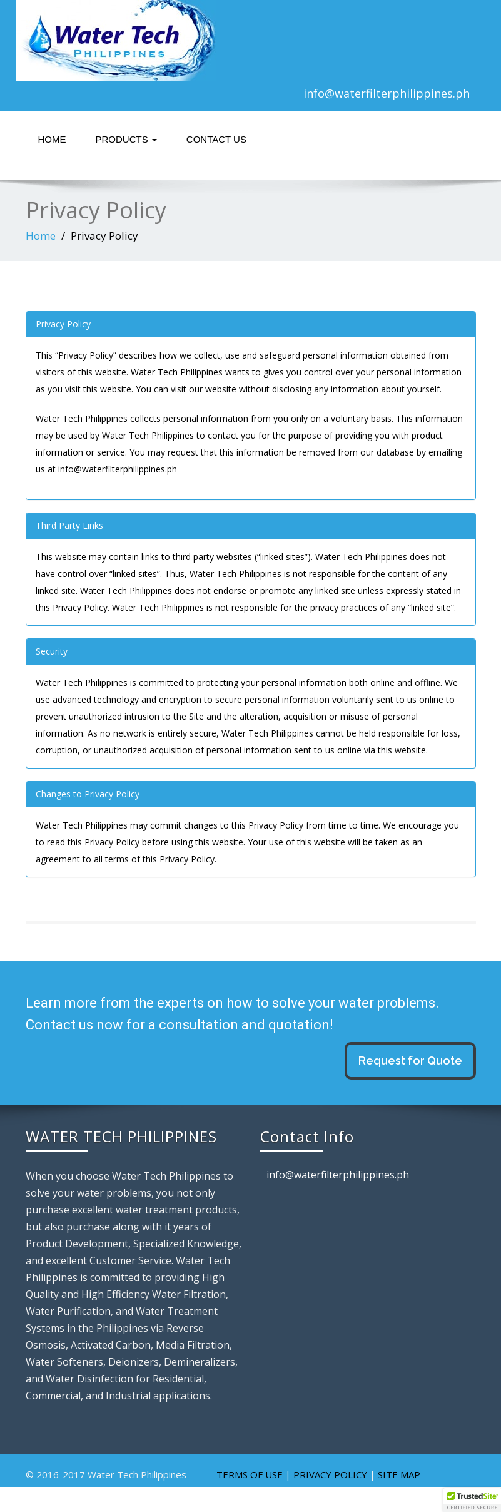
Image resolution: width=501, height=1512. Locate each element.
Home (52, 139)
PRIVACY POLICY (330, 1474)
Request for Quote (410, 1060)
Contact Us (216, 139)
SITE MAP (399, 1474)
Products (126, 139)
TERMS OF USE (249, 1474)
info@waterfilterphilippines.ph (386, 93)
